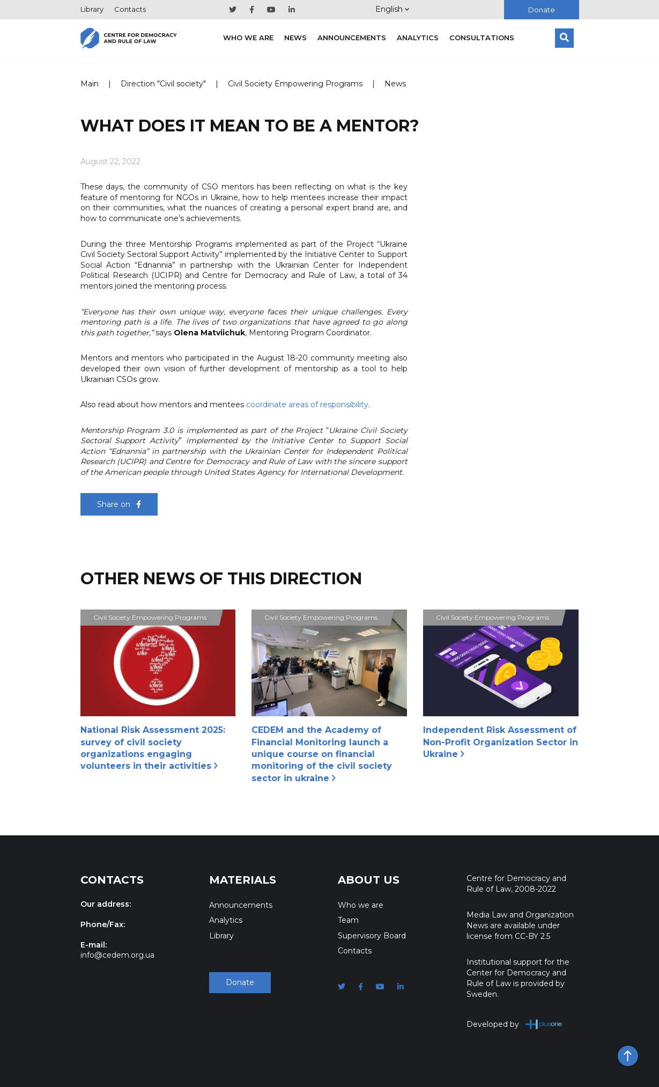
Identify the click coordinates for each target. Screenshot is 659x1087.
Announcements (351, 37)
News (295, 37)
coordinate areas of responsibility (307, 404)
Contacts (130, 9)
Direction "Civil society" (163, 84)
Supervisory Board (372, 936)
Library (91, 9)
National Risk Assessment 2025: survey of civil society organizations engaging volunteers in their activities (152, 748)
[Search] (564, 38)
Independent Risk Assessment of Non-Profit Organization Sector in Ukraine (500, 742)
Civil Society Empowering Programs (295, 84)
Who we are (248, 37)
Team (348, 920)
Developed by (514, 1024)
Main (89, 84)
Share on (119, 504)
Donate (541, 9)
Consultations (481, 37)
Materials (242, 879)
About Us (368, 879)
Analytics (418, 37)
